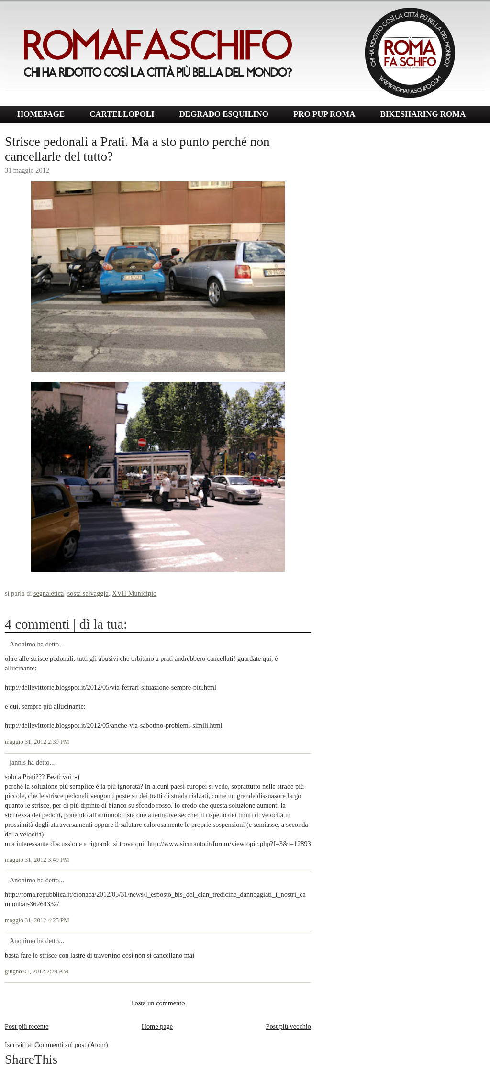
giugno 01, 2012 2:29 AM (36, 971)
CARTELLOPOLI (122, 114)
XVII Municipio (134, 593)
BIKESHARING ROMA (423, 114)
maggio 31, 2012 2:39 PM (37, 741)
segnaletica (48, 593)
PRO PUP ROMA (324, 114)
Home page (157, 1026)
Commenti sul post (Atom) (71, 1044)
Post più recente (26, 1026)
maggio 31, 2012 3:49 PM (37, 860)
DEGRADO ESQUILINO (223, 114)
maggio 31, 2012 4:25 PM (37, 920)
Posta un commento (158, 1003)
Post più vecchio (288, 1026)
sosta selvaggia (88, 593)
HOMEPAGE (41, 114)
